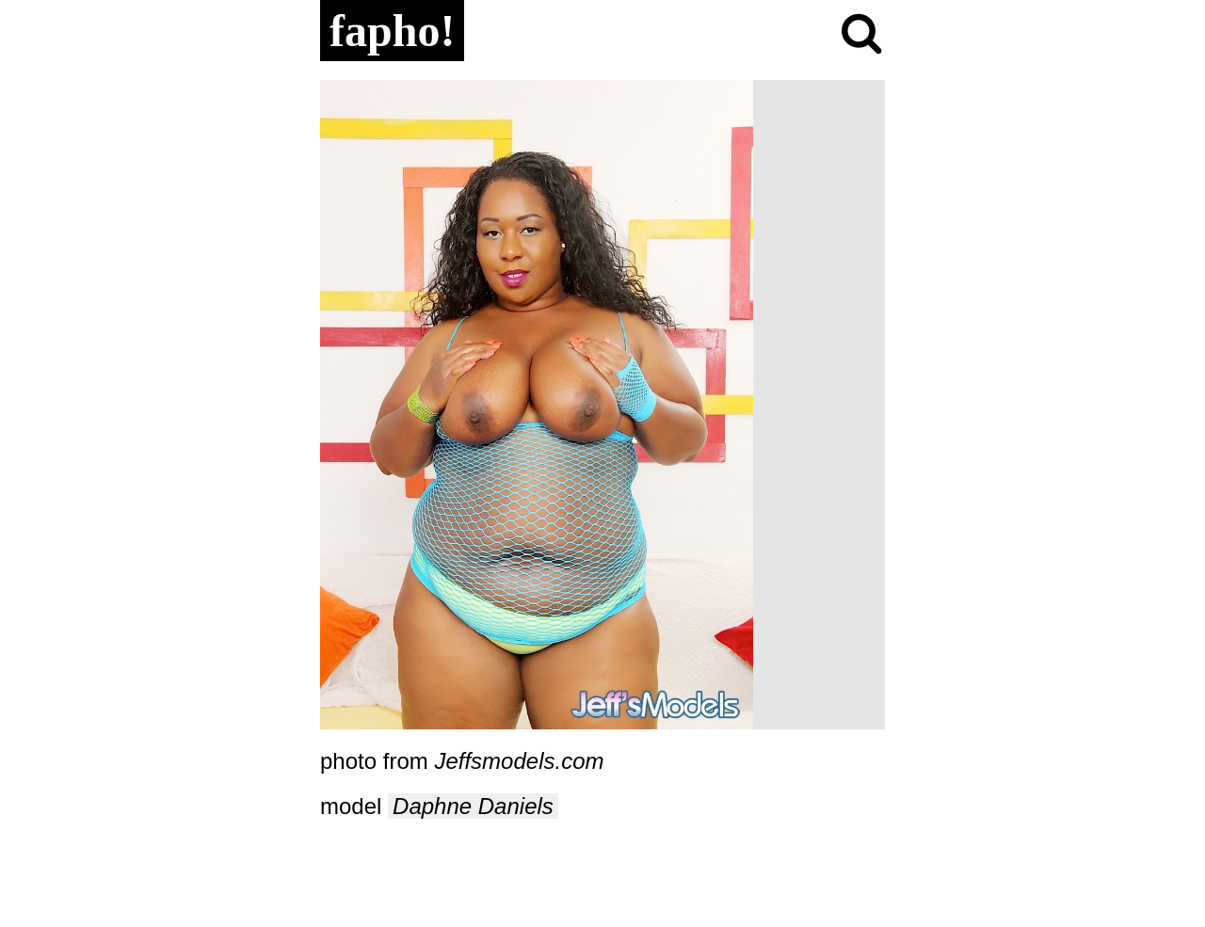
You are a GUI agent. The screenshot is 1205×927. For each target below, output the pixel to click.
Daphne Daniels (473, 806)
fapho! (392, 31)
